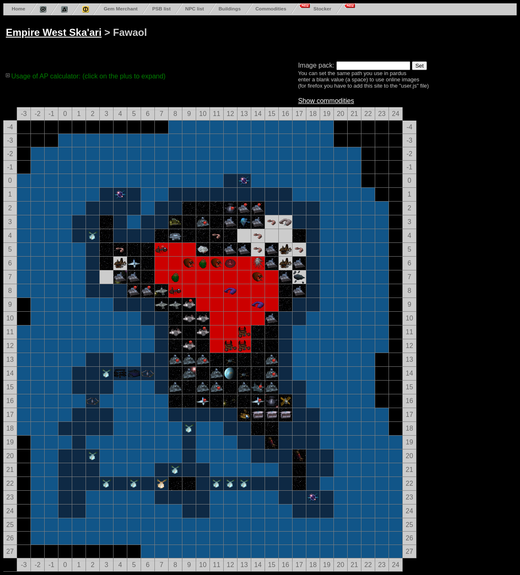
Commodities (270, 8)
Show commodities (326, 100)
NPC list (194, 8)
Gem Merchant (120, 8)
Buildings (230, 8)
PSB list (161, 8)
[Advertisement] (322, 36)
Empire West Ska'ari (53, 32)
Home (18, 8)
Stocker (322, 8)
